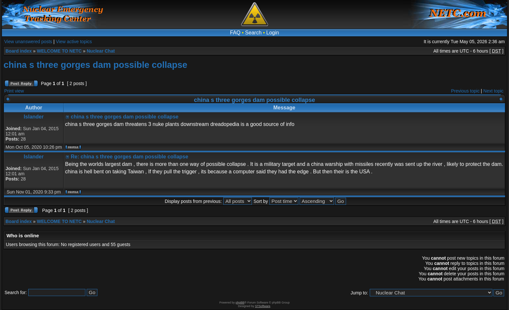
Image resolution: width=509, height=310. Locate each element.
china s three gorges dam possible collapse (95, 65)
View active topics (74, 41)
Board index (19, 51)
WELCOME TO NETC (59, 51)
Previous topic (465, 90)
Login (272, 32)
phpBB (240, 302)
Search (253, 32)
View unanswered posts (28, 41)
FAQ (235, 32)
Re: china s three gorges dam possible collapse (129, 156)
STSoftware (262, 306)
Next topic (493, 90)
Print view (14, 90)
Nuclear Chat (101, 51)
